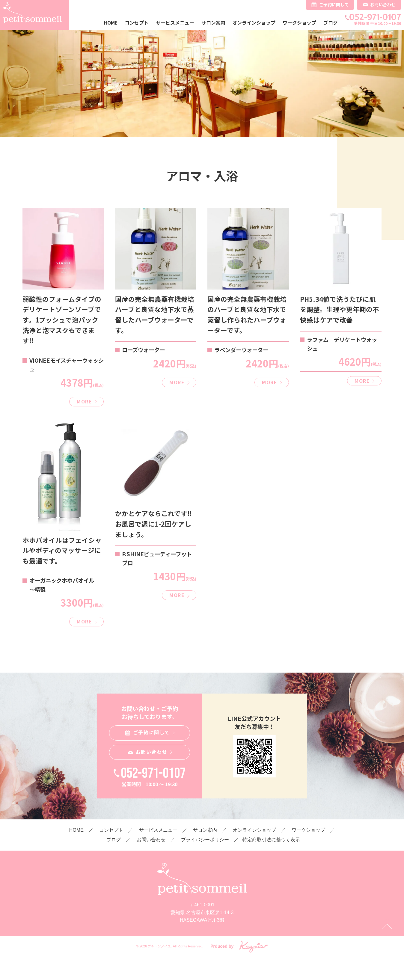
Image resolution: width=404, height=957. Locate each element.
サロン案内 (213, 22)
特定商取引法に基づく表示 (271, 839)
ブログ (330, 22)
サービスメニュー (175, 22)
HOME (110, 22)
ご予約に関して (334, 4)
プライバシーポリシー (205, 839)
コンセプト (137, 22)
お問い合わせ (382, 4)
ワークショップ (299, 22)
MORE (84, 401)
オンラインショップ (253, 22)
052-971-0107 (375, 17)
